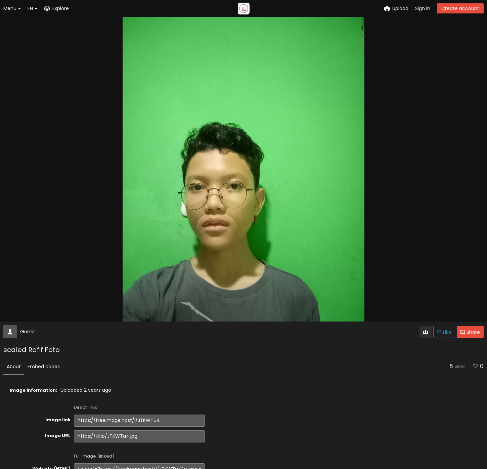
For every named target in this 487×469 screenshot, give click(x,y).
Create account (460, 8)
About (14, 366)
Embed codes (44, 366)
